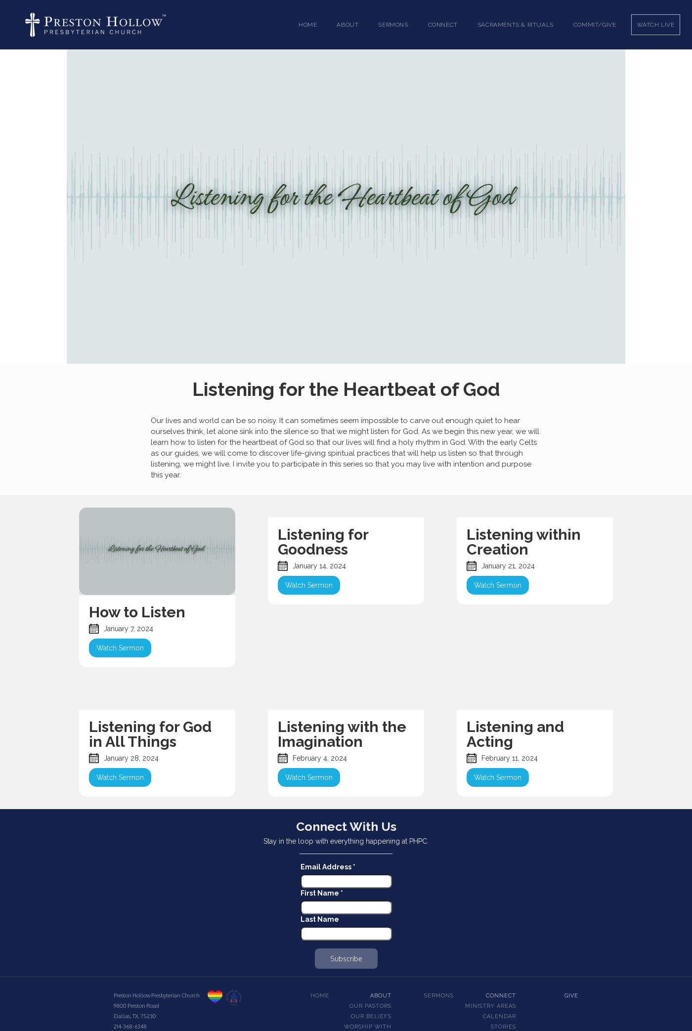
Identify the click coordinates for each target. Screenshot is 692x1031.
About (380, 995)
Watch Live (656, 24)
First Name (322, 893)
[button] (347, 25)
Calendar (499, 1016)
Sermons (439, 995)
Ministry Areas (490, 1006)
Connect (501, 995)
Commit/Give (594, 24)
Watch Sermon (120, 648)
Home (308, 24)
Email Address (328, 867)
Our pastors (370, 1006)
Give (571, 995)
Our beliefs (371, 1016)
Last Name (320, 919)
